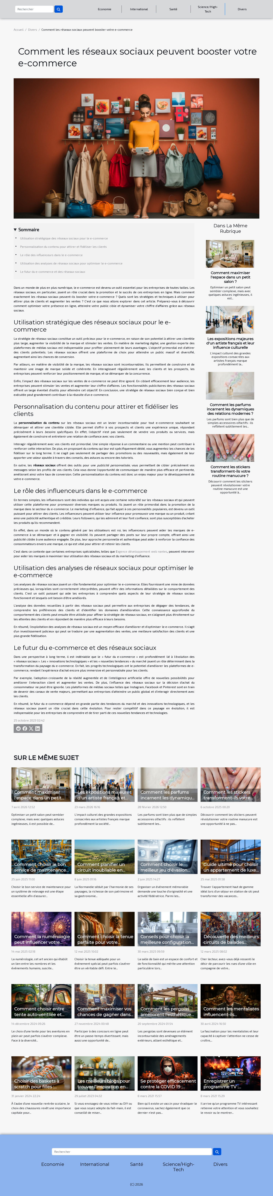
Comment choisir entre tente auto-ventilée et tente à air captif (39, 1014)
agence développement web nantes (142, 551)
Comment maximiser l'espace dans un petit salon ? (230, 277)
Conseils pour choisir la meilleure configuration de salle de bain (165, 942)
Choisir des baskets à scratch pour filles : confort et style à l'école (39, 1086)
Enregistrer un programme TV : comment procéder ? (226, 1086)
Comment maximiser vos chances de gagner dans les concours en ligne (104, 1014)
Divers (242, 9)
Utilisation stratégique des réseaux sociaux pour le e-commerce (64, 238)
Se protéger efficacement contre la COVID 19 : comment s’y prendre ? (168, 1086)
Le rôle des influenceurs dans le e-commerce (51, 255)
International (139, 9)
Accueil (19, 29)
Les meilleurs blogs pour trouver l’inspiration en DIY (103, 1086)
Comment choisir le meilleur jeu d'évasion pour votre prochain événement (163, 873)
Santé (173, 9)
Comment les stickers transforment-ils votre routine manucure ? (230, 471)
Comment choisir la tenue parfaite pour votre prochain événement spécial (105, 945)
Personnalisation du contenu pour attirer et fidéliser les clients (63, 246)
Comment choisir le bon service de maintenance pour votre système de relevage (40, 873)
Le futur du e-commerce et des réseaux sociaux (52, 271)
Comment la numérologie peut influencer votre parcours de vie (42, 942)
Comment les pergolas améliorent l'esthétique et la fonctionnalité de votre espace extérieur (165, 1017)
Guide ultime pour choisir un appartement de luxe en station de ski (230, 870)
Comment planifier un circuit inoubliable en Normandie (101, 870)
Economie (104, 9)
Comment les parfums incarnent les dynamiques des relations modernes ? (230, 409)
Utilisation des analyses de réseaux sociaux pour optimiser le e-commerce (71, 263)
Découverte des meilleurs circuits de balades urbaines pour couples (231, 942)
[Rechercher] (34, 9)
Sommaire (28, 229)
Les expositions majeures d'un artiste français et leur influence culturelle (230, 343)
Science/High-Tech (208, 9)
